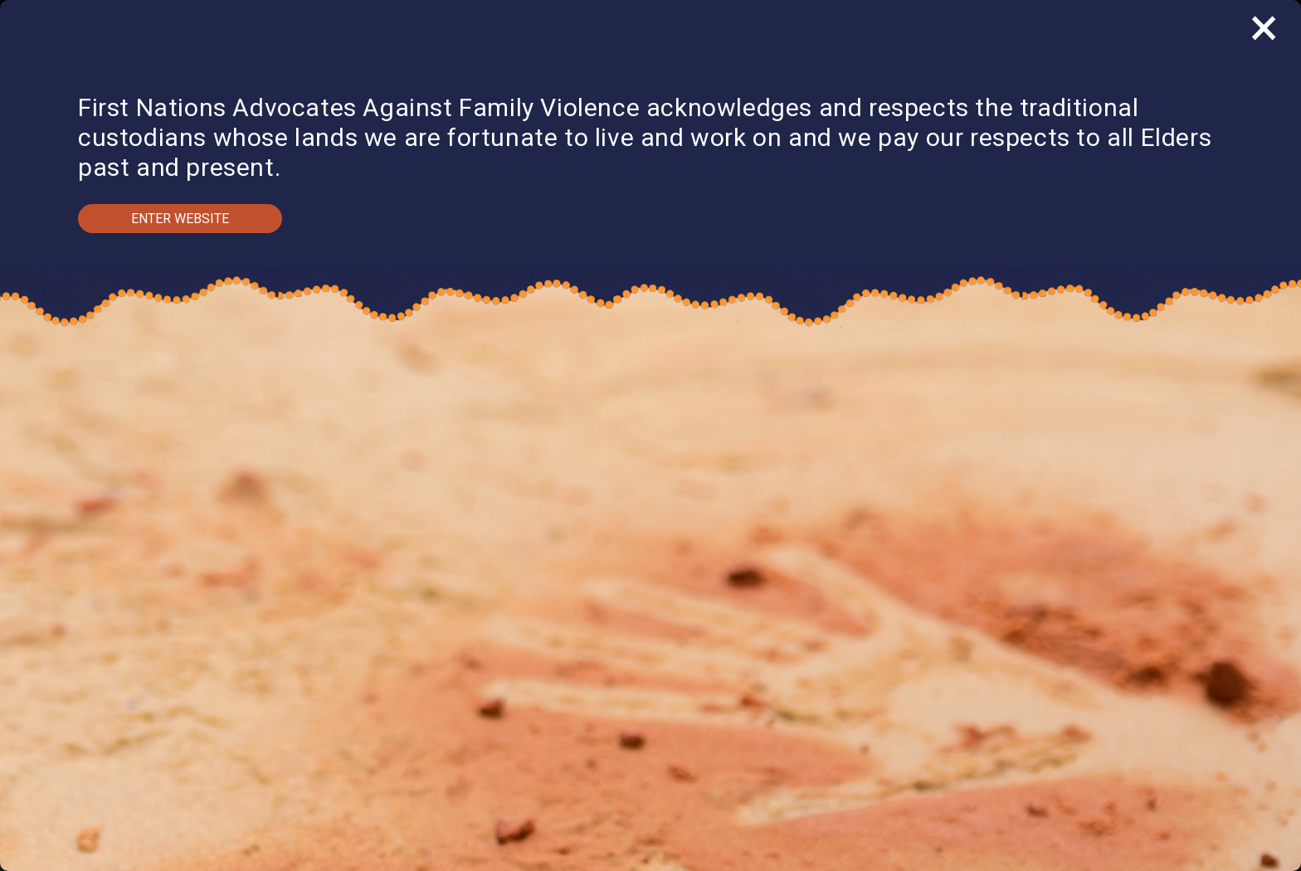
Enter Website (180, 218)
